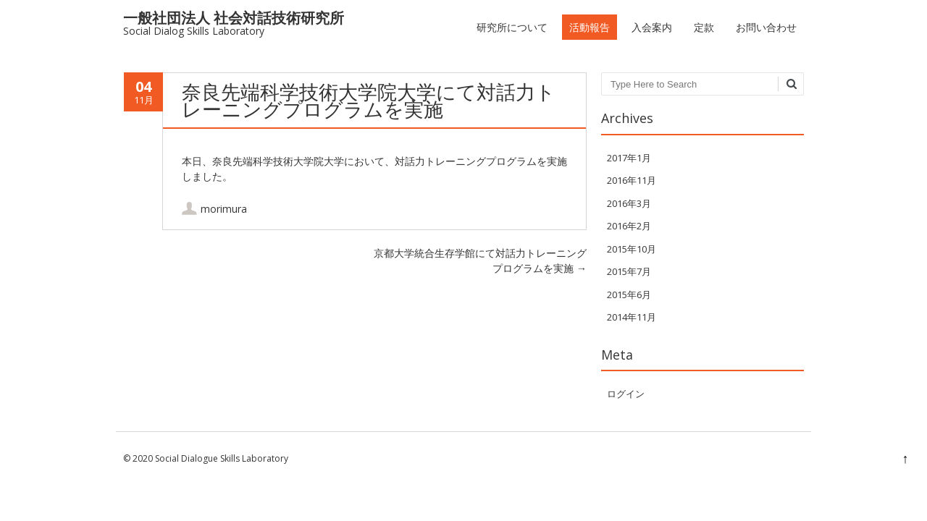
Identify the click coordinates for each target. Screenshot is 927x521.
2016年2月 (629, 225)
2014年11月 (631, 316)
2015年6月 (629, 294)
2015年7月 (629, 271)
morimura (224, 209)
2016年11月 (631, 180)
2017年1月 (629, 157)
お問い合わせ (766, 27)
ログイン (626, 393)
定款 (704, 27)
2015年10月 (631, 248)
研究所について (512, 27)
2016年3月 (629, 203)
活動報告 (589, 27)
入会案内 (652, 27)
